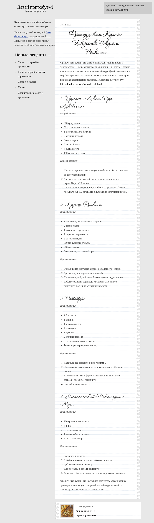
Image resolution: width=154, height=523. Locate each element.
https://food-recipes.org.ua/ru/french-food (81, 84)
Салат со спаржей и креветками (28, 64)
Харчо (21, 87)
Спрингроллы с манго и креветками (30, 95)
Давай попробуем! (35, 7)
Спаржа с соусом (27, 82)
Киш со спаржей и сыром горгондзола (31, 74)
